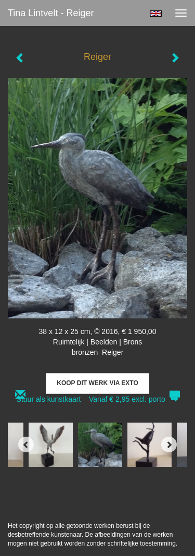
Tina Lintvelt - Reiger (51, 13)
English (156, 13)
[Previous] (26, 444)
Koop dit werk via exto (97, 383)
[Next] (169, 444)
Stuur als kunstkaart (98, 399)
